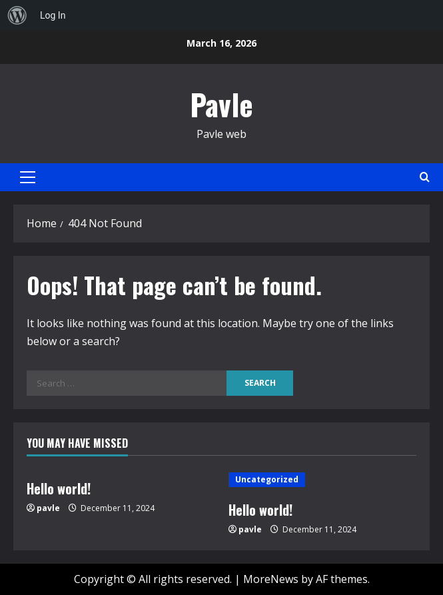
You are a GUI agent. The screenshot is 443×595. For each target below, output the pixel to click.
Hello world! (59, 488)
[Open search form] (425, 177)
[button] (27, 177)
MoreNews (270, 579)
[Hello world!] (322, 479)
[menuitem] (17, 15)
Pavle (221, 104)
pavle (48, 508)
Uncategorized (266, 479)
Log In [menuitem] (52, 15)
